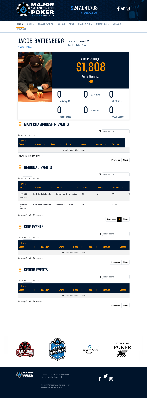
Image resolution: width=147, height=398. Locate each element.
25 (97, 194)
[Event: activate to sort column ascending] (59, 142)
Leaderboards (45, 23)
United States (81, 45)
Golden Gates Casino (64, 204)
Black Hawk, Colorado (42, 194)
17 (129, 194)
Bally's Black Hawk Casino (66, 194)
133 (98, 204)
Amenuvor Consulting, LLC (53, 387)
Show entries (28, 135)
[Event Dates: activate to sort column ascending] (26, 142)
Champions (101, 24)
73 (83, 194)
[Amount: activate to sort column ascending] (105, 142)
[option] (90, 349)
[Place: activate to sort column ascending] (74, 142)
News (71, 23)
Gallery (117, 23)
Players (61, 23)
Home (20, 23)
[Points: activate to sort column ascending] (89, 142)
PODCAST (21, 28)
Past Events (84, 24)
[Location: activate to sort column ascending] (43, 142)
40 (83, 204)
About (30, 24)
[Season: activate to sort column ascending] (121, 142)
